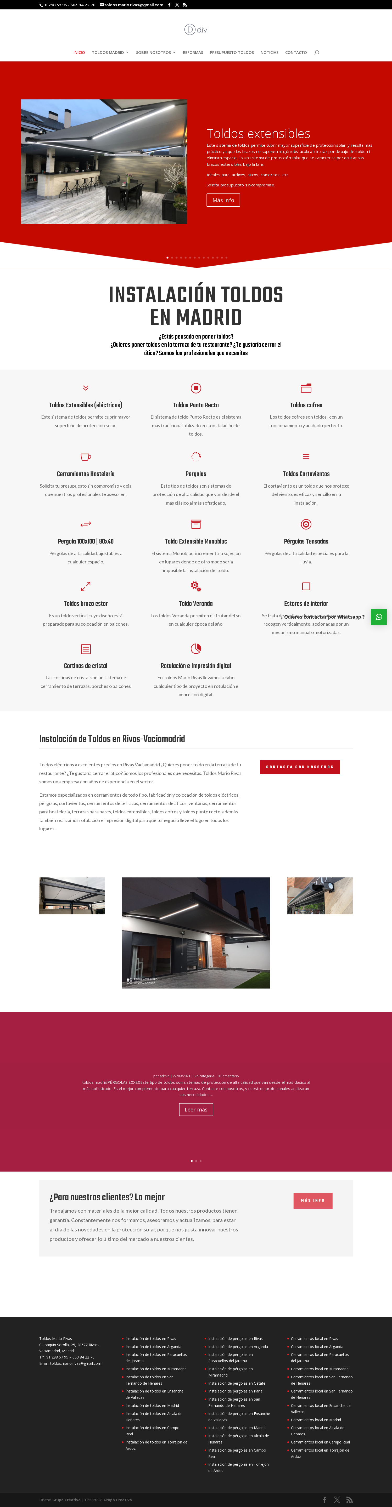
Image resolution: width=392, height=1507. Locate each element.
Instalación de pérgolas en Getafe (236, 1383)
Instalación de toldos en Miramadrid (156, 1368)
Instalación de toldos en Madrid (152, 1405)
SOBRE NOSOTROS (153, 52)
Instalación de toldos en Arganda (153, 1346)
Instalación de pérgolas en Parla (235, 1391)
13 (222, 257)
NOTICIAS (269, 52)
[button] (379, 617)
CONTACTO (296, 52)
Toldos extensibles (259, 135)
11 (213, 257)
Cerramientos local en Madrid (316, 1419)
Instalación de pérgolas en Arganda (238, 1346)
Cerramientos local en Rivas (314, 1338)
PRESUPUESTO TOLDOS (232, 52)
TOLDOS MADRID (108, 52)
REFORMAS (193, 52)
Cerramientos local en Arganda (317, 1346)
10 (208, 257)
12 (217, 257)
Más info (223, 202)
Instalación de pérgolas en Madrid (237, 1427)
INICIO (79, 52)
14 (226, 257)
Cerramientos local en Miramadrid (320, 1368)
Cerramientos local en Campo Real (320, 1442)
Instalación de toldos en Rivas (151, 1338)
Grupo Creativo (66, 1499)
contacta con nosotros (300, 767)
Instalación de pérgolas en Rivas (235, 1338)
